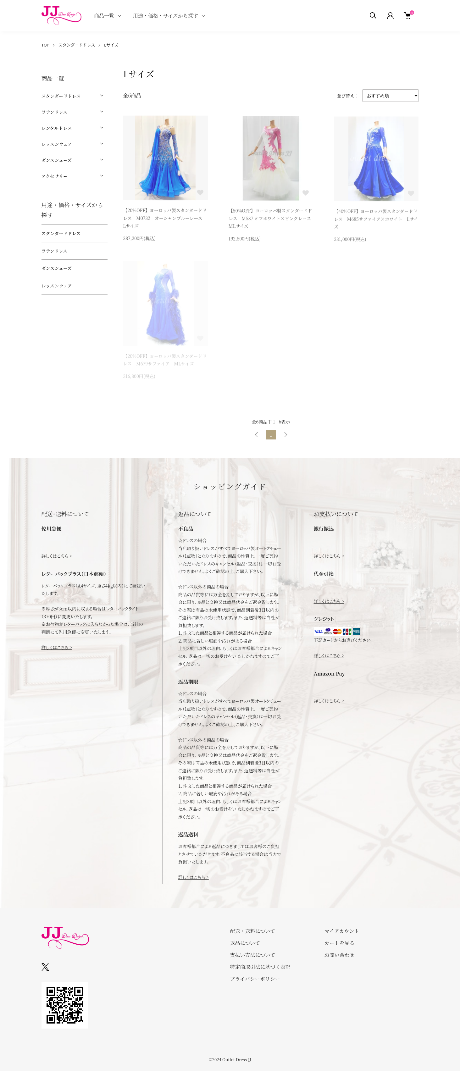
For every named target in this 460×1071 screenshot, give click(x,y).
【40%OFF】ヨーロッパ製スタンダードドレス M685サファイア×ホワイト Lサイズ (376, 220)
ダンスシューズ (57, 160)
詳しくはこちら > (57, 556)
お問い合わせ (339, 954)
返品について (245, 943)
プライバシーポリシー (255, 978)
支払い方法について (252, 954)
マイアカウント (341, 931)
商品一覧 (104, 15)
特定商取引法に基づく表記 (260, 966)
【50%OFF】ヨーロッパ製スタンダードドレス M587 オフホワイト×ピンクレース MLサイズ (272, 219)
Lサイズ (111, 45)
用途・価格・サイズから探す (165, 15)
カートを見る (339, 943)
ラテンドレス (55, 112)
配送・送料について (252, 931)
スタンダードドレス (76, 45)
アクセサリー (55, 176)
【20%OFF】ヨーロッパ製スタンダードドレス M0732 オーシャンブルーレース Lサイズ (165, 218)
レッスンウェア (57, 144)
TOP (45, 45)
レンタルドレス (57, 128)
